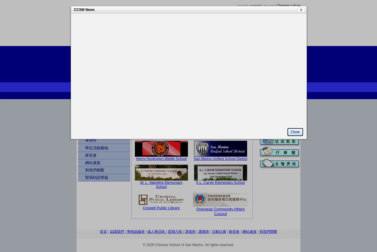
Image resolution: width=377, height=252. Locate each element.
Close (301, 10)
